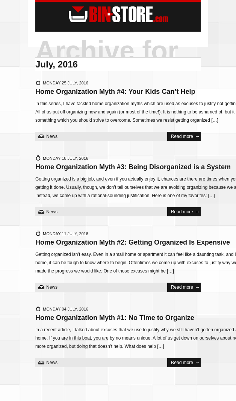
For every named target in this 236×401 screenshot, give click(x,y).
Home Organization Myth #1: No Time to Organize (114, 317)
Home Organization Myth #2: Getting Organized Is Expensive (132, 242)
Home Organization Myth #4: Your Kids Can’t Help (115, 91)
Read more (182, 136)
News (51, 136)
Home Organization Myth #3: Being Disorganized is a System (133, 167)
